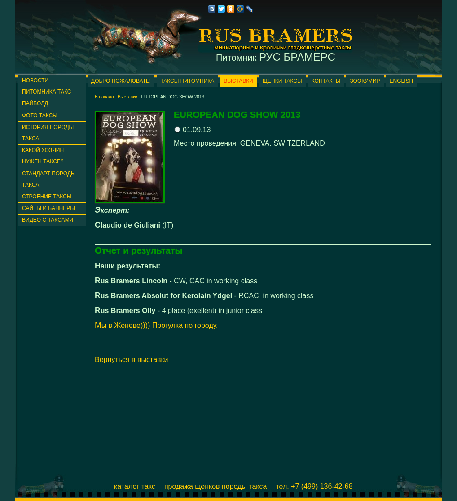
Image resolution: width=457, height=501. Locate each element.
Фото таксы (39, 115)
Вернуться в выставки (131, 359)
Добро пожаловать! (121, 81)
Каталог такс (134, 486)
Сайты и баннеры (48, 208)
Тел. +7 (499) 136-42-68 (314, 486)
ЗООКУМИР (365, 81)
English (401, 81)
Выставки (238, 81)
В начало (104, 96)
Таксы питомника (187, 81)
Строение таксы (46, 196)
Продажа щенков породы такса (215, 486)
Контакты (326, 81)
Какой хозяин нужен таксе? (43, 156)
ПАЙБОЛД (35, 103)
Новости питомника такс (46, 86)
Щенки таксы (282, 81)
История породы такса (48, 133)
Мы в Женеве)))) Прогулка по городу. (156, 325)
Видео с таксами (47, 220)
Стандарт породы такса (49, 179)
